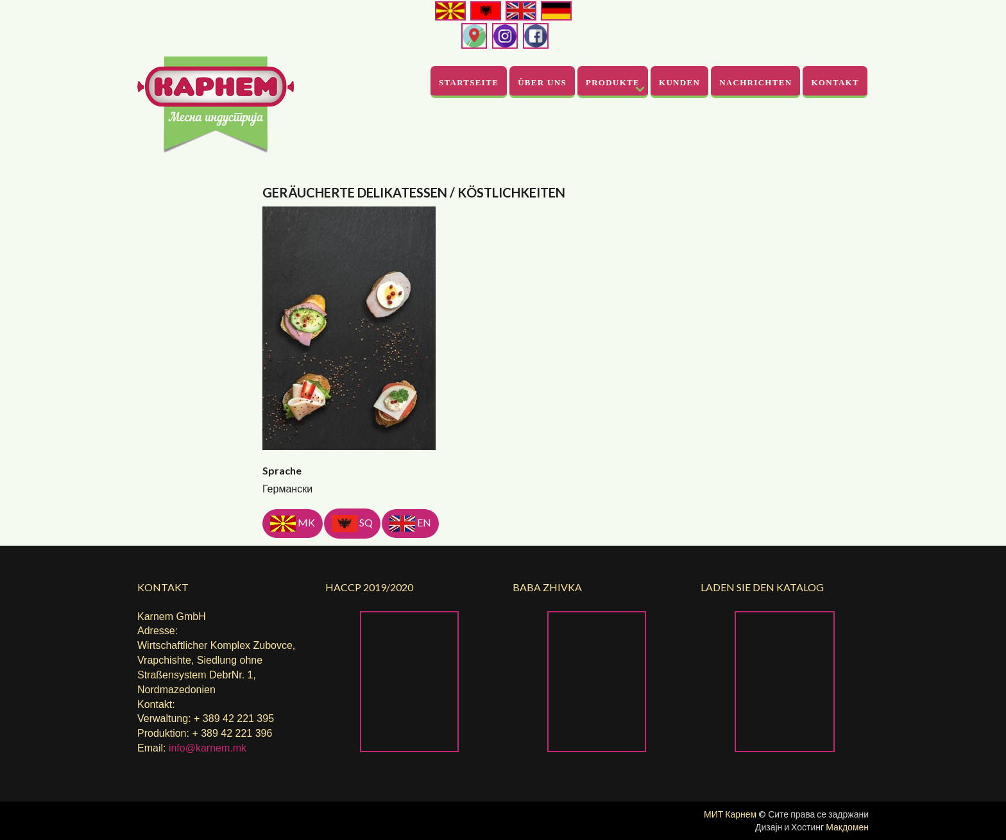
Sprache (282, 470)
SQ (352, 523)
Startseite (469, 82)
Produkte (613, 82)
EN (410, 524)
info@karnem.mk (207, 748)
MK (292, 524)
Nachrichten (755, 82)
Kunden (679, 82)
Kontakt (835, 82)
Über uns (542, 82)
